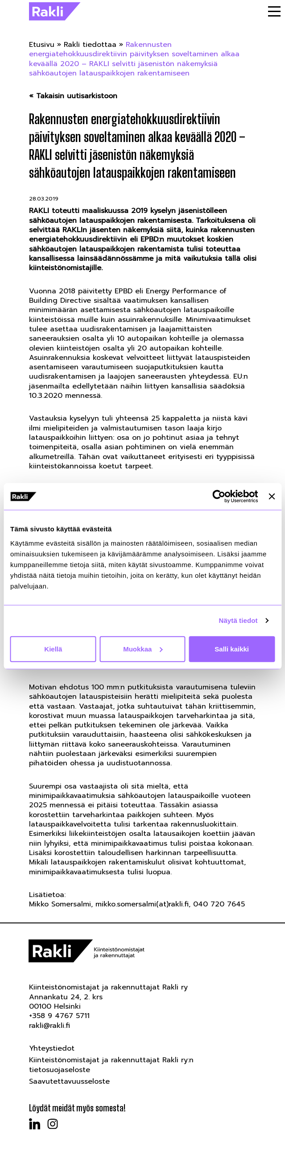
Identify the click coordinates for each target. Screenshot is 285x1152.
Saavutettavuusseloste (69, 1081)
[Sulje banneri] (271, 496)
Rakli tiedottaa (90, 44)
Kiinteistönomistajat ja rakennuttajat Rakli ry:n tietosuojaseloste (111, 1065)
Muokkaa (142, 648)
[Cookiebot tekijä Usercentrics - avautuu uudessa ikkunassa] (219, 496)
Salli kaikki (232, 648)
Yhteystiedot (51, 1048)
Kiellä (53, 648)
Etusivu (41, 44)
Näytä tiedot (238, 620)
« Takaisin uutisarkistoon (73, 96)
